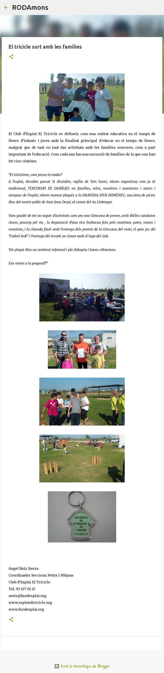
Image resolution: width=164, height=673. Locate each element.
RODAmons (30, 7)
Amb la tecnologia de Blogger (82, 666)
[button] (11, 57)
